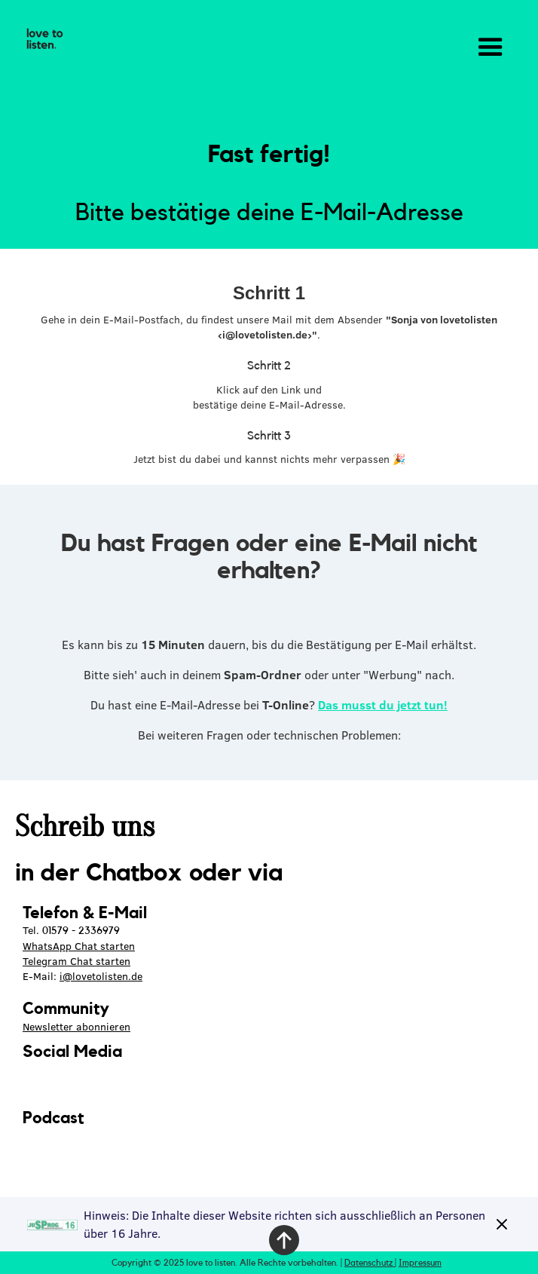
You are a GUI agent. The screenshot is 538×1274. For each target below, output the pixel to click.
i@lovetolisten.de (101, 976)
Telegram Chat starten (76, 961)
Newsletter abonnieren (76, 1026)
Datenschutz (369, 1262)
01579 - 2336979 (81, 931)
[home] (41, 39)
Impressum (420, 1262)
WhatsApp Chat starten (79, 946)
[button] (490, 47)
